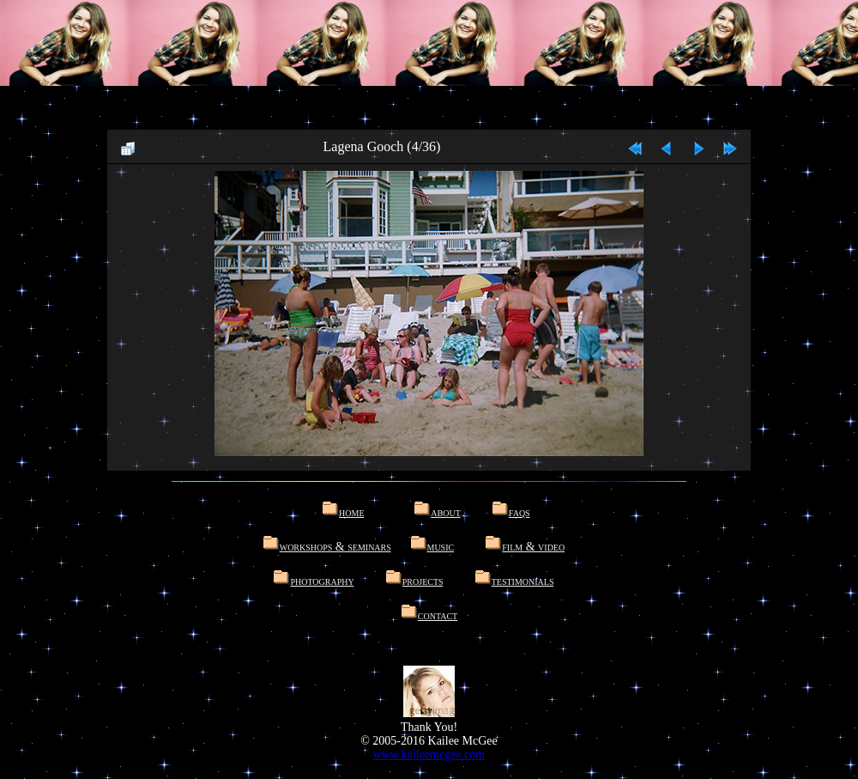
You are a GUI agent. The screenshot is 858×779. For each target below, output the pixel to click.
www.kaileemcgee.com (429, 754)
